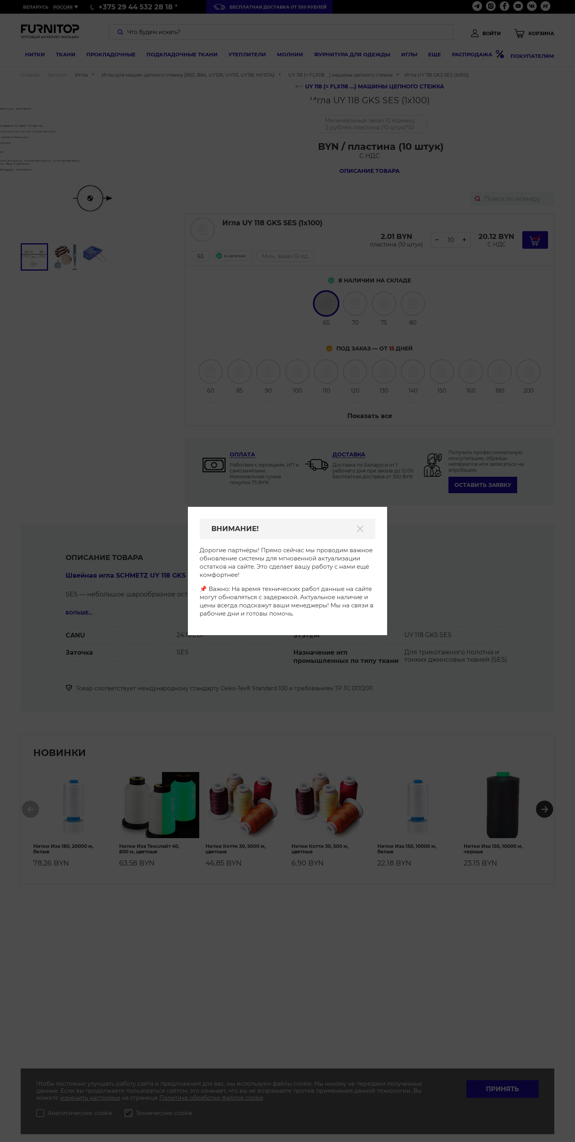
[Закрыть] (360, 529)
